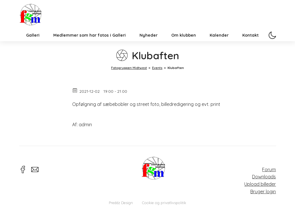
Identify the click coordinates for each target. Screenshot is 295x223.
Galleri (33, 44)
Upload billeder (260, 184)
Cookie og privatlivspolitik (164, 202)
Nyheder (148, 44)
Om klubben (183, 44)
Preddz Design (121, 202)
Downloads (264, 176)
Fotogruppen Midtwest (35, 18)
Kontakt (250, 44)
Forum (269, 169)
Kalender (219, 44)
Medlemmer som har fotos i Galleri (89, 44)
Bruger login (263, 191)
